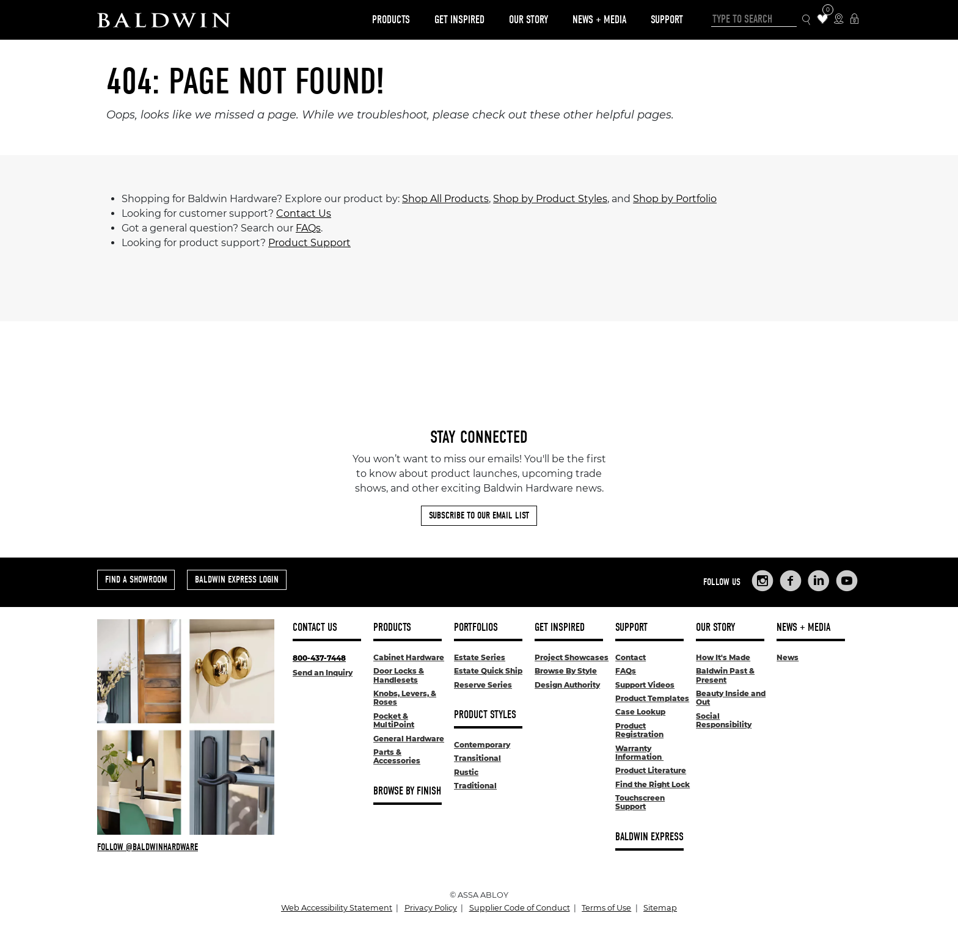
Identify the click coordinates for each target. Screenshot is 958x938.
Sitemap (660, 907)
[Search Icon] (806, 19)
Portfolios (476, 627)
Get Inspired (459, 19)
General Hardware (408, 738)
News (788, 657)
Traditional (475, 785)
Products (391, 19)
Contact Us (303, 213)
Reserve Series (483, 684)
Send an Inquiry (323, 672)
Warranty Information (639, 753)
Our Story (528, 19)
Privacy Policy (430, 907)
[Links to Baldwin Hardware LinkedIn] (819, 581)
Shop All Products (445, 199)
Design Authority (567, 684)
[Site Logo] (163, 19)
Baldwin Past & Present (725, 675)
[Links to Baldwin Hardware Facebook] (791, 581)
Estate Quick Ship (488, 670)
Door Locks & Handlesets (398, 675)
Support (667, 19)
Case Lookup (640, 711)
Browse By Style (566, 670)
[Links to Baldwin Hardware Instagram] (762, 581)
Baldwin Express (649, 837)
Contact (630, 657)
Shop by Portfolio (675, 199)
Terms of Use (606, 907)
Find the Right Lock (652, 784)
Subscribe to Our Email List (479, 515)
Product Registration (639, 730)
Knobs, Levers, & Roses (404, 698)
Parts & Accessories (396, 756)
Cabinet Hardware (408, 657)
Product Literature (650, 770)
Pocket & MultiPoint (393, 720)
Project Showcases (572, 657)
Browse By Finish (407, 791)
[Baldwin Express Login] (854, 19)
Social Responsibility (723, 720)
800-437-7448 (319, 658)
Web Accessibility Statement (336, 907)
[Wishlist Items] (822, 19)
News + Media (599, 19)
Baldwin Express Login (237, 579)
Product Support (309, 243)
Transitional (477, 758)
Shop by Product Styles (550, 199)
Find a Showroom (136, 579)
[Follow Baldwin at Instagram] (185, 847)
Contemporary (482, 744)
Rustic (466, 772)
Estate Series (479, 657)
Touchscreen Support (640, 802)
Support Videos (645, 684)
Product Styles (485, 714)
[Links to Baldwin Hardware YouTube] (847, 581)
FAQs (308, 228)
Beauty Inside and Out (731, 698)
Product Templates (652, 698)
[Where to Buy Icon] (838, 19)
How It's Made (723, 657)
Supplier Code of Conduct (519, 907)
